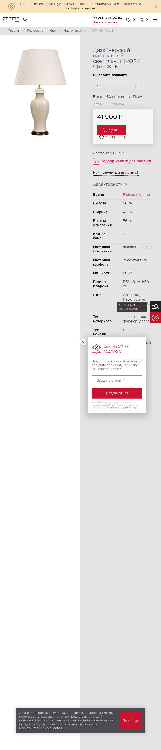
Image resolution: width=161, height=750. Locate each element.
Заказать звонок (105, 22)
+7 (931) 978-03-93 (106, 18)
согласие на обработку (103, 405)
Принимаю (131, 720)
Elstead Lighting (136, 194)
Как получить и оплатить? (116, 172)
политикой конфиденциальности (123, 407)
